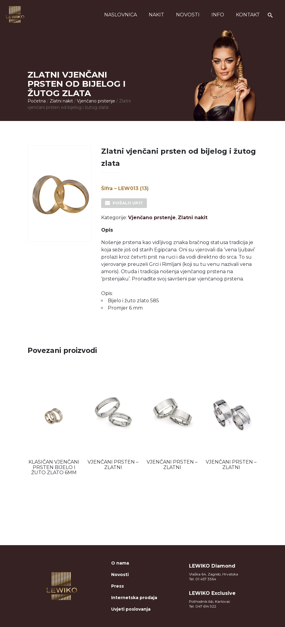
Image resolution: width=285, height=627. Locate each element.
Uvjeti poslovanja (131, 609)
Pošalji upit (128, 202)
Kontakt (248, 15)
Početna (37, 101)
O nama (120, 563)
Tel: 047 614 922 (202, 606)
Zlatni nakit (61, 101)
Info (217, 15)
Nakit (156, 15)
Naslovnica (120, 15)
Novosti (188, 15)
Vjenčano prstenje (96, 101)
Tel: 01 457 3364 (202, 579)
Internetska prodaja (134, 597)
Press (117, 586)
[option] (54, 424)
